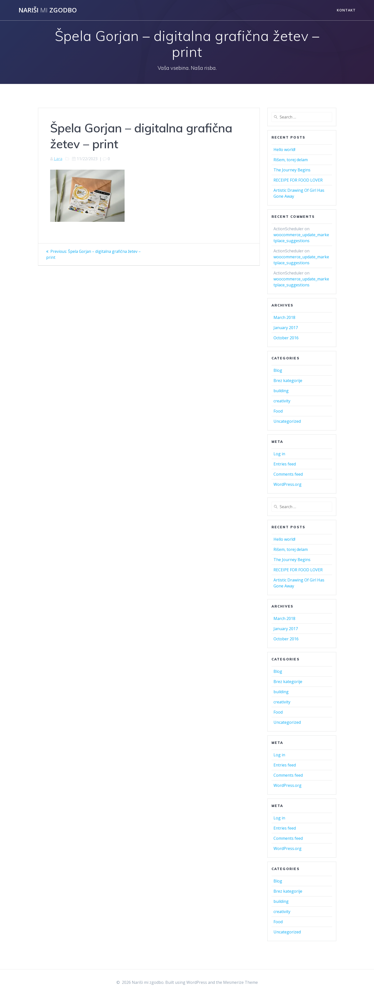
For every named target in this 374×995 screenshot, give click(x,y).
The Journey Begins (291, 170)
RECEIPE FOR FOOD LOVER (298, 180)
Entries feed (284, 464)
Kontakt (346, 10)
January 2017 (285, 327)
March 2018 (284, 317)
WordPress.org (287, 484)
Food (278, 411)
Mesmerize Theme (240, 982)
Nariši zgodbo (48, 10)
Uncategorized (287, 421)
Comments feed (288, 474)
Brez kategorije (287, 380)
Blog (277, 370)
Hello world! (284, 149)
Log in (279, 454)
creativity (281, 401)
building (281, 390)
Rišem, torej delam (290, 159)
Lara (58, 158)
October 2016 (286, 338)
